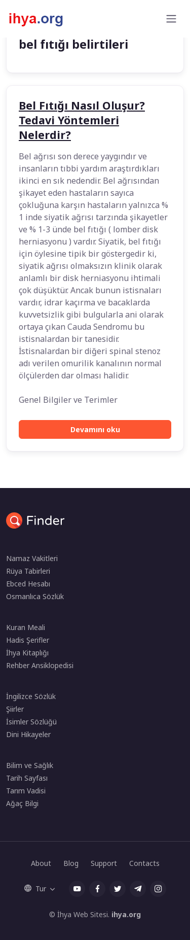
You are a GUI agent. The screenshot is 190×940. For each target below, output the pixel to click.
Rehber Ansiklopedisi (39, 665)
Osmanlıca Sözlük (35, 596)
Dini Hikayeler (28, 734)
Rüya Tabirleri (28, 571)
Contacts (144, 863)
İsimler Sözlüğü (31, 721)
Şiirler (15, 709)
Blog (71, 863)
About (41, 863)
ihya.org (126, 914)
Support (104, 863)
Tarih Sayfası (27, 778)
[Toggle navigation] (171, 18)
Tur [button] (35, 888)
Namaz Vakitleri (32, 558)
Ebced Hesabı (28, 583)
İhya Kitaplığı (27, 652)
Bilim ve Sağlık (29, 765)
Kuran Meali (25, 627)
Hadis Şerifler (27, 640)
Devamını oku (95, 429)
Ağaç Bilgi (22, 803)
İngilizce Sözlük (31, 696)
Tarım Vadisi (26, 790)
